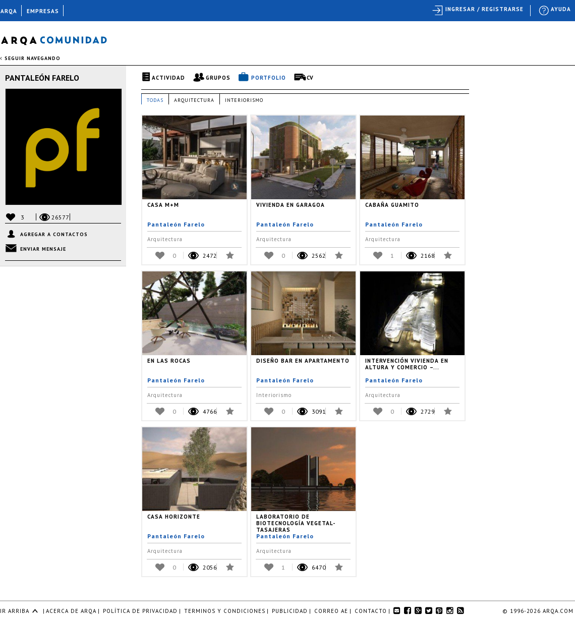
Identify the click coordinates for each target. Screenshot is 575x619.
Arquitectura (194, 100)
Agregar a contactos (54, 234)
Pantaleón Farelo (42, 78)
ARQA (9, 11)
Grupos (218, 77)
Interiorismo (244, 100)
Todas (155, 100)
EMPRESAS (43, 11)
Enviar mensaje (43, 249)
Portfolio (268, 77)
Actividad (168, 77)
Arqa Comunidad (62, 39)
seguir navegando (30, 58)
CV (310, 77)
